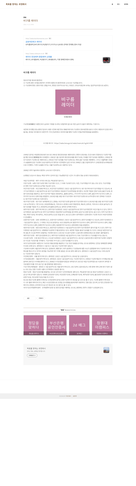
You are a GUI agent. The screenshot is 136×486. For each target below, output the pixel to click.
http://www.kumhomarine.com (37, 38)
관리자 (75, 425)
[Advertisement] (68, 305)
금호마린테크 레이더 (34, 41)
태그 (118, 4)
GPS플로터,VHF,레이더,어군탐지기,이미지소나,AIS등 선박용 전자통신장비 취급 (53, 44)
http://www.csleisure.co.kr (35, 53)
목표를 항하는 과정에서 (16, 4)
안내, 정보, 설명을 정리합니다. (36, 380)
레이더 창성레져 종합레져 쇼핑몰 (39, 56)
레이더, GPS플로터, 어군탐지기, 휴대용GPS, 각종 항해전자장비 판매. (50, 59)
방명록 (126, 4)
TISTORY (68, 425)
